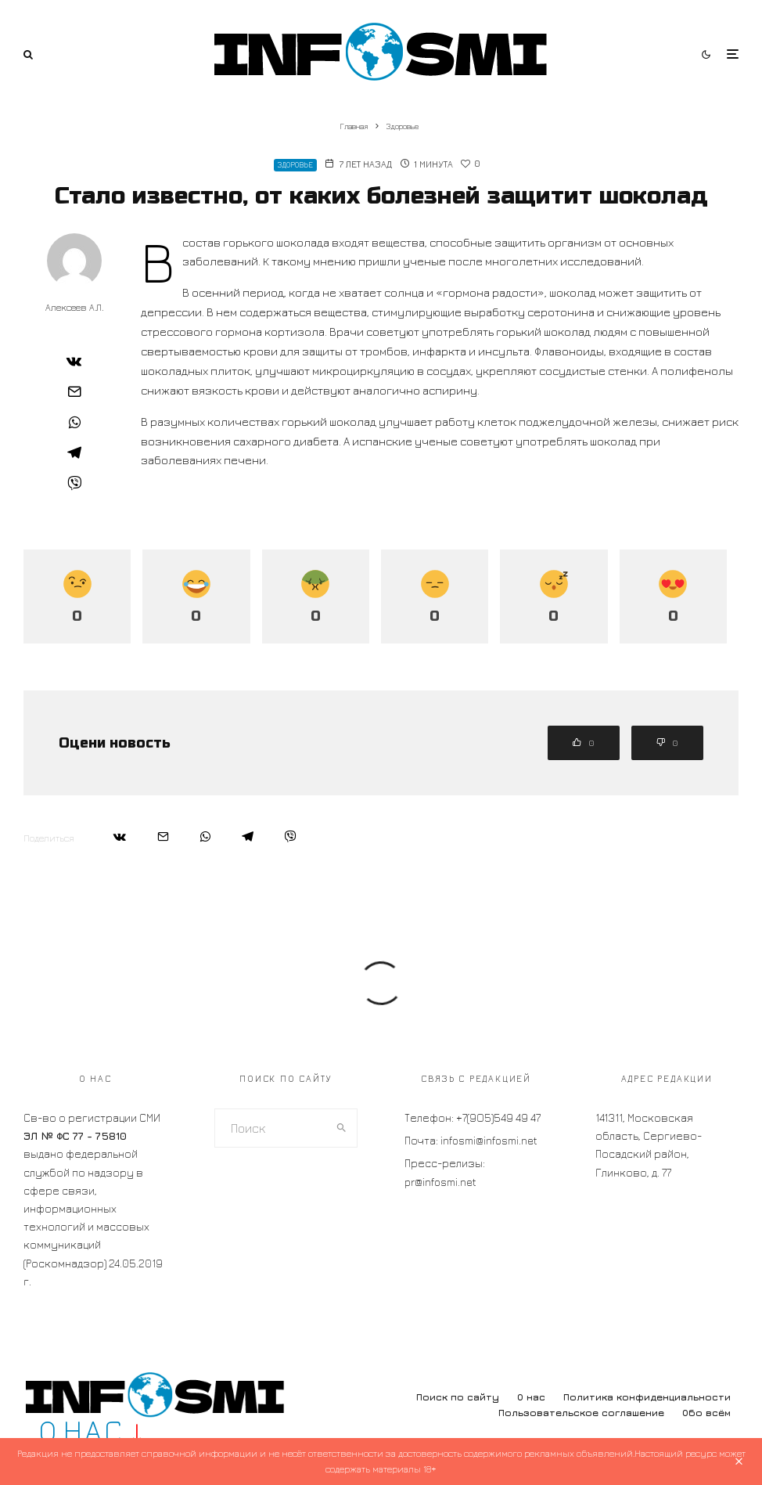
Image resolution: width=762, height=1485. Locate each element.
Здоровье (295, 164)
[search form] (271, 1128)
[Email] (74, 391)
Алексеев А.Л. (74, 307)
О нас (531, 1397)
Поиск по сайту (457, 1397)
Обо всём (706, 1412)
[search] (342, 1128)
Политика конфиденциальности (647, 1397)
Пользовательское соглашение (581, 1412)
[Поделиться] (74, 361)
